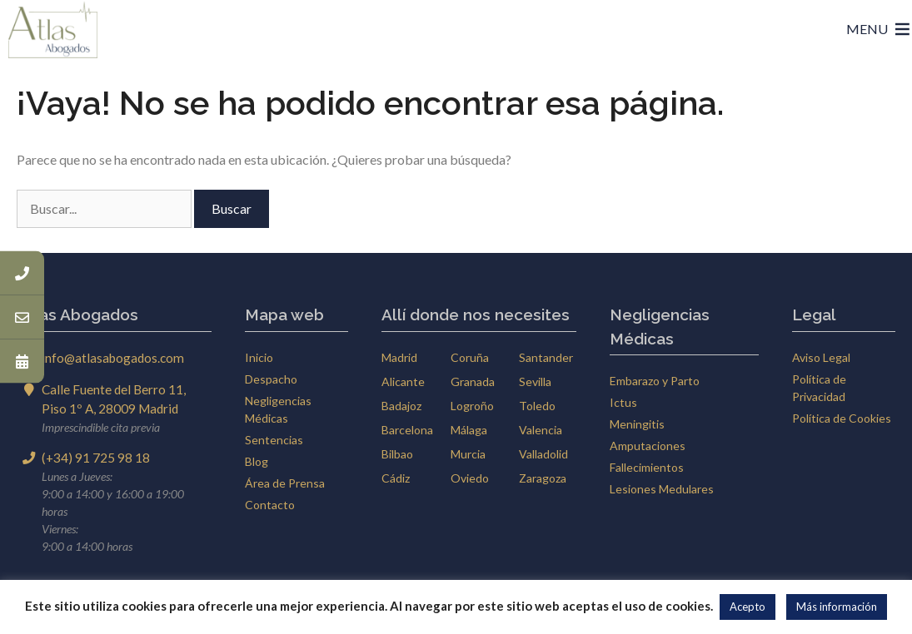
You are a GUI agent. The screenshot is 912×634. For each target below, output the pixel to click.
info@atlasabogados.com (113, 357)
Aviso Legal (821, 357)
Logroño (472, 406)
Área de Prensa (285, 483)
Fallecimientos (647, 467)
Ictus (623, 402)
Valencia (540, 430)
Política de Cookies (841, 418)
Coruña (470, 357)
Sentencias (274, 440)
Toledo (537, 406)
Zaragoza (542, 478)
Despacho (271, 379)
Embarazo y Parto (655, 381)
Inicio (259, 357)
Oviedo (470, 478)
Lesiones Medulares (662, 489)
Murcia (468, 454)
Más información (836, 606)
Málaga (469, 430)
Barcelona (407, 430)
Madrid (399, 357)
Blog (256, 461)
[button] (867, 29)
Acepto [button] (747, 606)
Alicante (403, 381)
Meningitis (637, 424)
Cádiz (395, 478)
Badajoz (401, 406)
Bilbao (397, 454)
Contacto (270, 505)
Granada (473, 381)
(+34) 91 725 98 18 (96, 457)
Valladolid (543, 454)
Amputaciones (647, 445)
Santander (546, 357)
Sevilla (535, 381)
